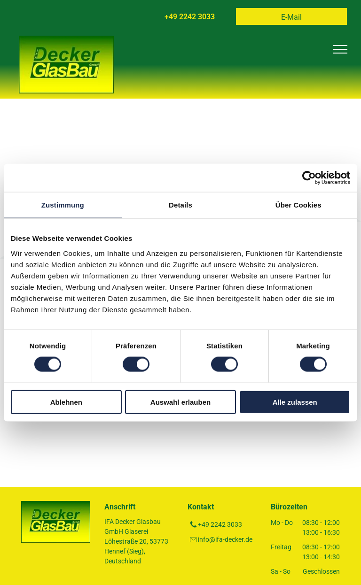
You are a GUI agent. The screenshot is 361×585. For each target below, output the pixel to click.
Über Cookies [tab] (298, 205)
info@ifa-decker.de (225, 539)
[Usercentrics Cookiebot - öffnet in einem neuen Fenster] (309, 178)
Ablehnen (66, 402)
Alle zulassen (295, 402)
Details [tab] (180, 205)
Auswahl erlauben (180, 402)
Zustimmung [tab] (62, 205)
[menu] (340, 49)
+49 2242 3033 (220, 524)
